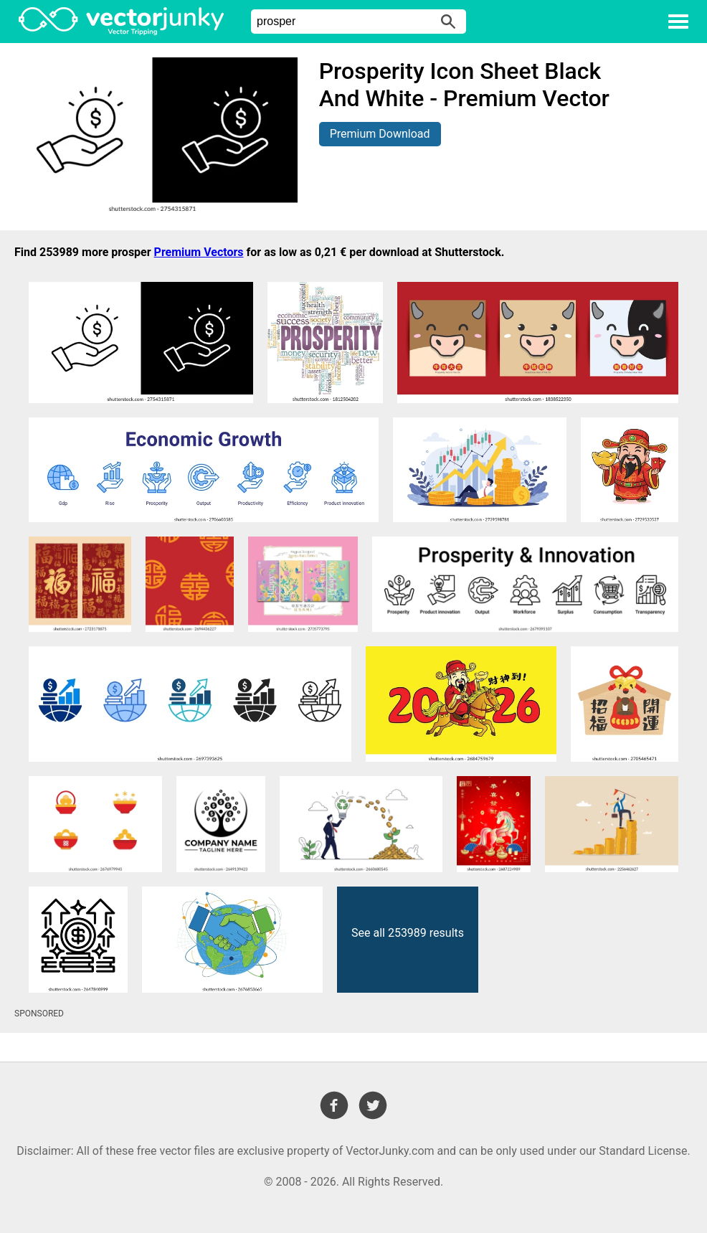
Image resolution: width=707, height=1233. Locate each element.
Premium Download (380, 134)
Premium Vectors (199, 252)
